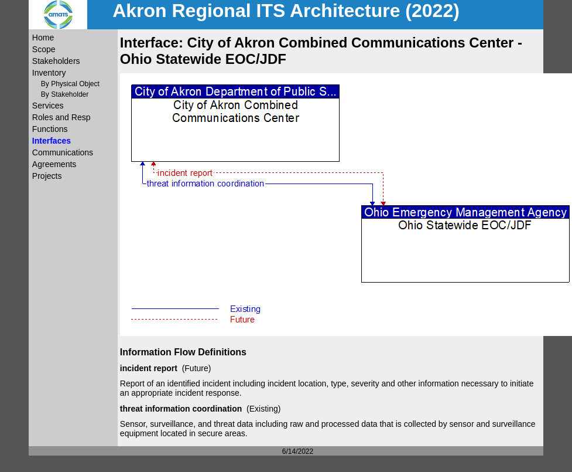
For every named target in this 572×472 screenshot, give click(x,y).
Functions (50, 129)
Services (48, 105)
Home (43, 37)
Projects (47, 176)
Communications (62, 152)
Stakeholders (56, 61)
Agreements (54, 164)
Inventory (49, 72)
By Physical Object (70, 84)
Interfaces (51, 140)
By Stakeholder (64, 94)
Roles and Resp (61, 117)
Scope (44, 49)
